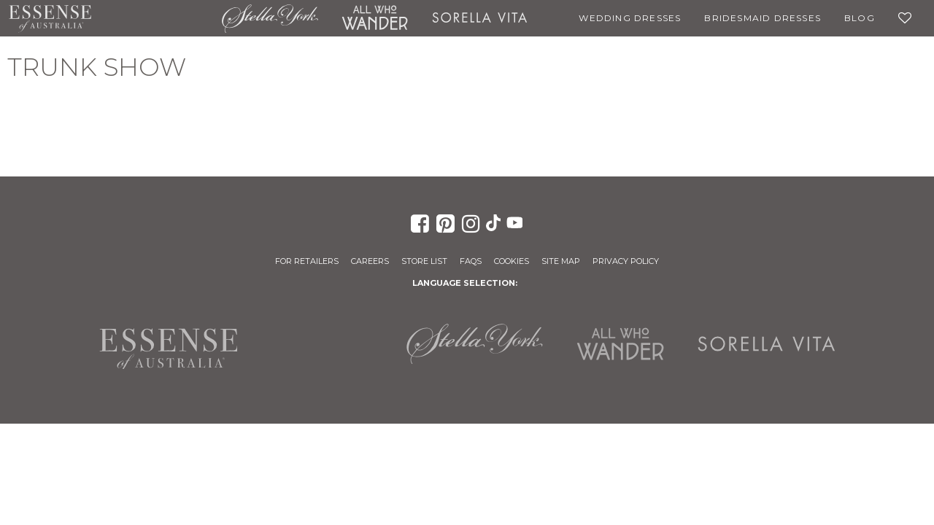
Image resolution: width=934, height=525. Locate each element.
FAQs (471, 261)
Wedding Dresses (630, 17)
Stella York (269, 18)
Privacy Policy (626, 261)
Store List (424, 261)
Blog (859, 17)
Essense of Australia (50, 18)
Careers (370, 261)
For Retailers (307, 261)
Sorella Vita (479, 18)
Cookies (511, 261)
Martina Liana (156, 18)
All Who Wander (375, 18)
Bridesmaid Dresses (762, 17)
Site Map (560, 261)
